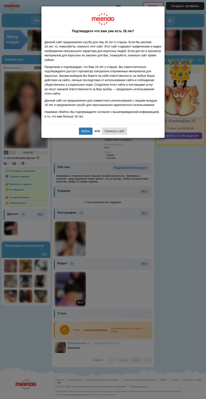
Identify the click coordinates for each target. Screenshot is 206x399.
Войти (86, 131)
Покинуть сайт (114, 131)
